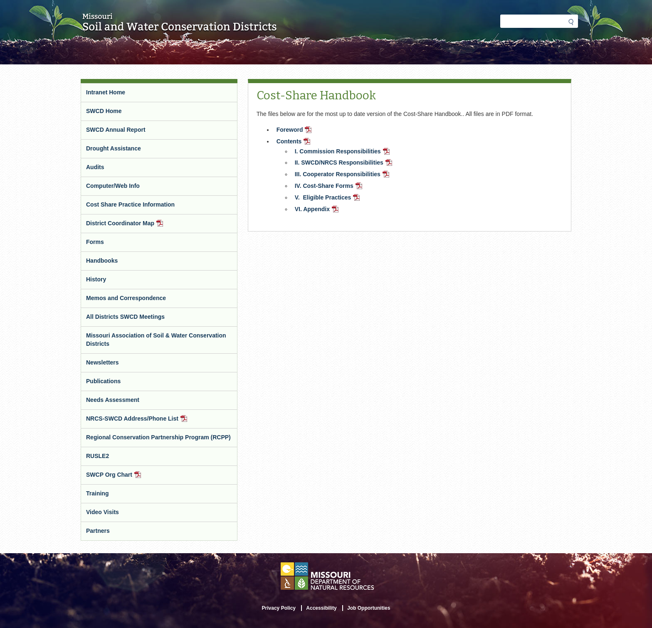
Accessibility (321, 608)
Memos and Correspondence (126, 298)
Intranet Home (105, 92)
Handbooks (102, 260)
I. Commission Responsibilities (343, 152)
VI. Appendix (317, 210)
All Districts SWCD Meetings (125, 316)
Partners (98, 530)
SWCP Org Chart (124, 477)
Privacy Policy (279, 608)
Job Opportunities (368, 608)
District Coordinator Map (135, 226)
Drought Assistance (113, 148)
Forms (95, 242)
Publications (103, 381)
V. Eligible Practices (328, 198)
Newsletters (102, 362)
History (96, 279)
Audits (95, 167)
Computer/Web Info (113, 185)
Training (97, 493)
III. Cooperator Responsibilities (343, 175)
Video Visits (102, 512)
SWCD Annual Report (116, 129)
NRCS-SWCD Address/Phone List (147, 421)
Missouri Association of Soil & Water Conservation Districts (156, 339)
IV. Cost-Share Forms (329, 186)
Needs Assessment (112, 400)
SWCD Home (104, 111)
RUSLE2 (97, 456)
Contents (294, 142)
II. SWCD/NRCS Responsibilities (344, 163)
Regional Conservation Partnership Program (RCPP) (158, 437)
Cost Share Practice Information (130, 204)
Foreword (295, 130)
